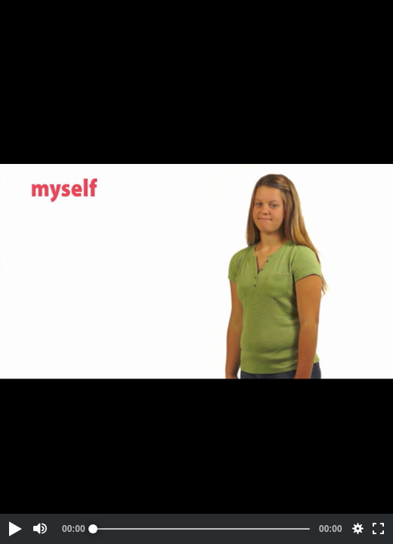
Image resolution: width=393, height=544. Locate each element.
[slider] (201, 529)
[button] (14, 529)
